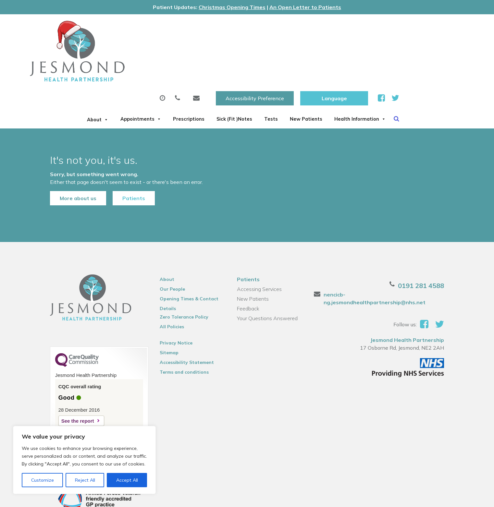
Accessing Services (259, 253)
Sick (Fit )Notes (285, 46)
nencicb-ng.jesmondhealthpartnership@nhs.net (391, 258)
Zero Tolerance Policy (180, 281)
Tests (332, 46)
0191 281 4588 (430, 250)
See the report (69, 385)
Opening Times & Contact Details (185, 264)
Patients (125, 157)
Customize (42, 480)
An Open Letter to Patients (305, 7)
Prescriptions (228, 46)
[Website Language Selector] (410, 26)
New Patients (377, 46)
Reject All (85, 480)
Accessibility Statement (183, 326)
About (116, 46)
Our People (168, 253)
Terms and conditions (180, 336)
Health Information (133, 69)
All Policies (168, 291)
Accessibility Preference (331, 26)
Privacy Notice (172, 307)
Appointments (169, 46)
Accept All (127, 480)
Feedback (248, 272)
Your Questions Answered (267, 282)
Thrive (446, 497)
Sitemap (165, 317)
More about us (69, 157)
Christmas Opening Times (232, 7)
